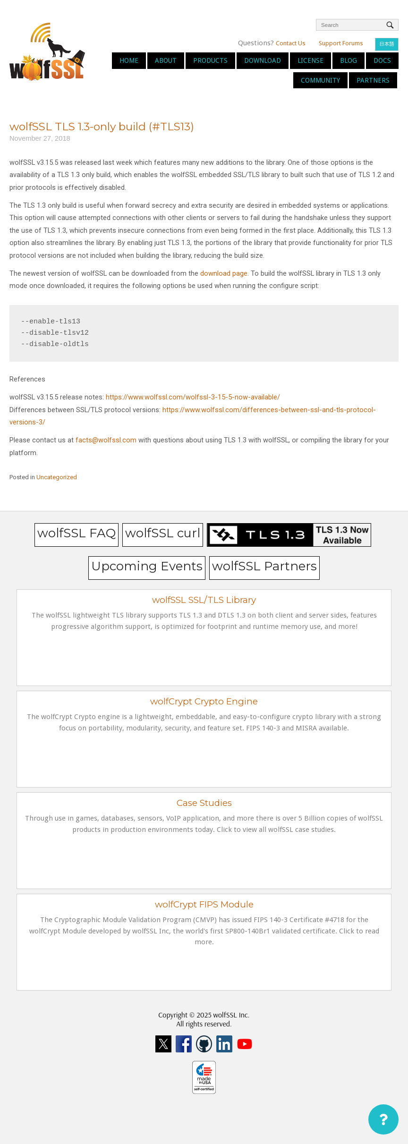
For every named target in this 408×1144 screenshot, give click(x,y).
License (310, 60)
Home (128, 60)
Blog (348, 60)
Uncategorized (56, 477)
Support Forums (341, 43)
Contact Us (291, 43)
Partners (373, 80)
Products (210, 60)
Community (320, 80)
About (166, 60)
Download (262, 60)
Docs (382, 60)
